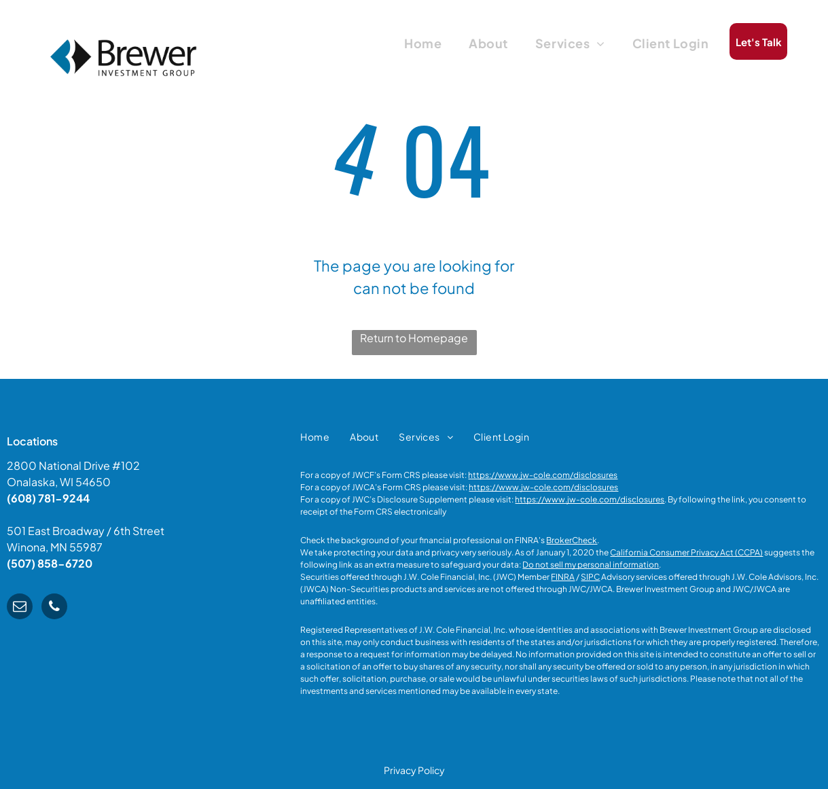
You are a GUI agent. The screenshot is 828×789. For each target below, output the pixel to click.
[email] (20, 608)
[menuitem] (423, 43)
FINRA (563, 577)
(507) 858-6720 (49, 563)
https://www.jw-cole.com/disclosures (542, 475)
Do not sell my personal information (590, 564)
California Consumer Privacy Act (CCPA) (686, 552)
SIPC (590, 577)
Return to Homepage (414, 338)
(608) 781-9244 (48, 498)
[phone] (54, 608)
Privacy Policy (414, 770)
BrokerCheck (571, 540)
